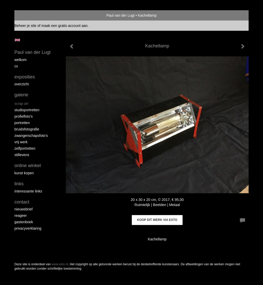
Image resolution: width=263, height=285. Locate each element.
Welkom (20, 60)
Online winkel (27, 165)
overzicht (21, 84)
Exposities (24, 76)
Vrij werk (20, 142)
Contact (21, 202)
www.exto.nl (60, 264)
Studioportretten (26, 110)
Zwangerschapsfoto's (31, 136)
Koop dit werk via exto (157, 220)
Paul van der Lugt (120, 15)
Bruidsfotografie (26, 129)
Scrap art (21, 103)
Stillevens (21, 155)
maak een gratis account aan (64, 26)
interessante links (28, 191)
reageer (20, 215)
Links (19, 183)
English (17, 40)
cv (16, 66)
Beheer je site (25, 26)
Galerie (21, 94)
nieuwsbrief (23, 209)
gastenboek (23, 222)
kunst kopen (24, 173)
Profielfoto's (23, 116)
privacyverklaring (27, 228)
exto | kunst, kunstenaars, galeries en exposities (28, 15)
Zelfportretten (24, 148)
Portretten (22, 123)
